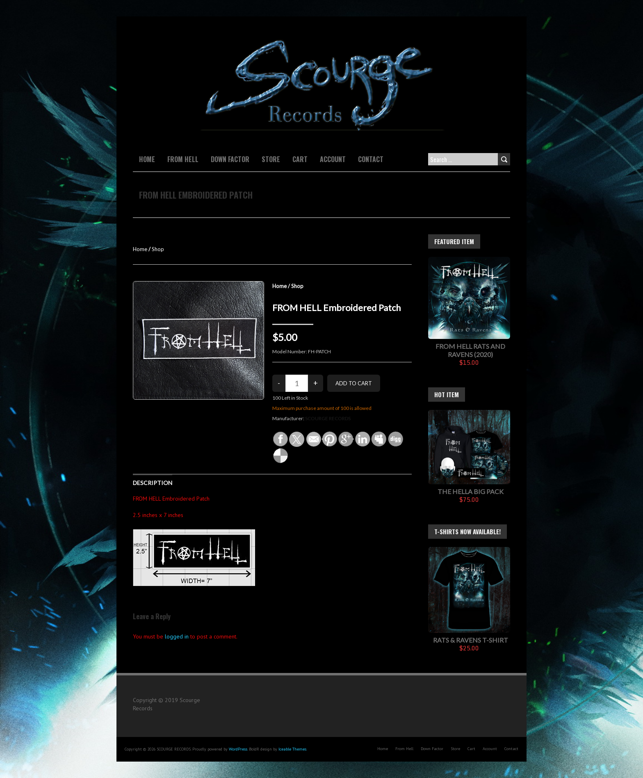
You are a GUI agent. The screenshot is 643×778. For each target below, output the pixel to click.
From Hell (182, 159)
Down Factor (230, 159)
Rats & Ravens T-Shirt (470, 640)
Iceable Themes (292, 749)
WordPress (238, 749)
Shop (158, 249)
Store (271, 159)
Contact (370, 159)
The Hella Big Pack (471, 491)
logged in (177, 636)
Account (333, 159)
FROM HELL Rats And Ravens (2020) (470, 350)
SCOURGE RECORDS (328, 418)
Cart (300, 159)
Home (147, 159)
